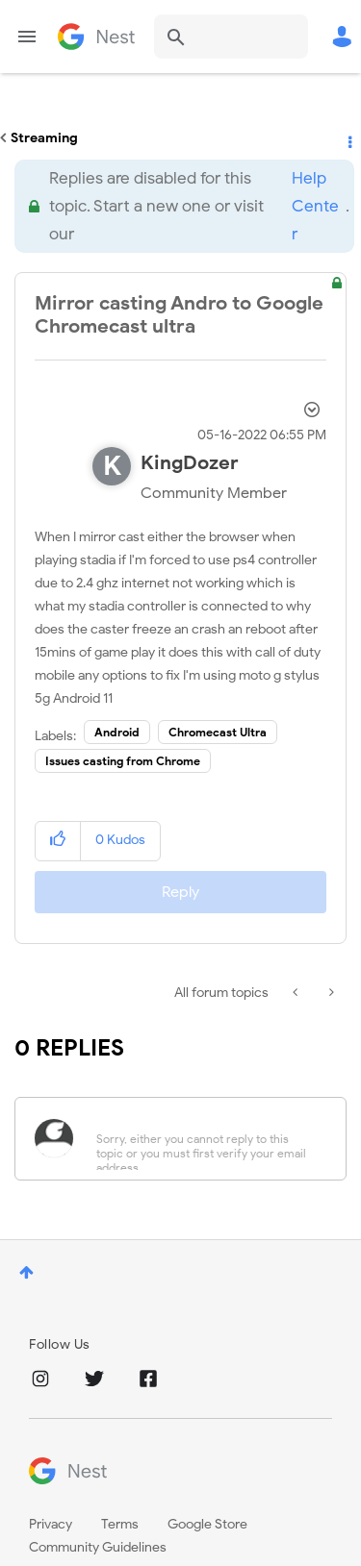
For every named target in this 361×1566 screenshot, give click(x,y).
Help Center (315, 206)
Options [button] (348, 138)
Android (117, 732)
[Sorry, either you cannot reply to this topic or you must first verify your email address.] (205, 1138)
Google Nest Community (96, 36)
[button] (58, 840)
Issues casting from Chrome (122, 761)
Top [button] (26, 1272)
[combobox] (231, 36)
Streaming (44, 138)
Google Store (207, 1524)
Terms (120, 1524)
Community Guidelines (98, 1547)
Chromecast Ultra (217, 732)
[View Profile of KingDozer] (190, 463)
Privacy (50, 1524)
